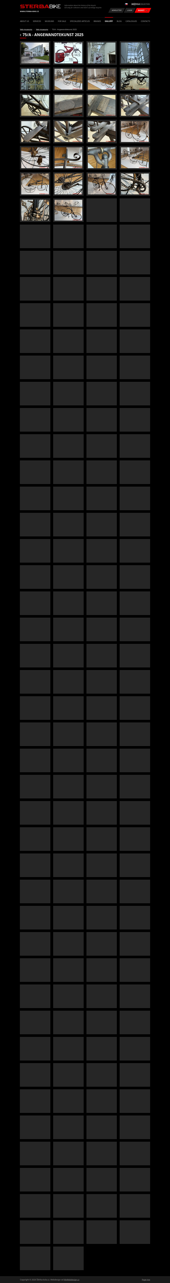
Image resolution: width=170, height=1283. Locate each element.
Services (37, 21)
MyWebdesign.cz (71, 1279)
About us (24, 21)
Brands (97, 21)
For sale (62, 21)
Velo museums (26, 29)
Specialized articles (80, 21)
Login (130, 10)
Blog (119, 21)
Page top (146, 1279)
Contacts (145, 21)
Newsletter (116, 10)
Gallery (109, 21)
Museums (49, 21)
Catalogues (131, 21)
